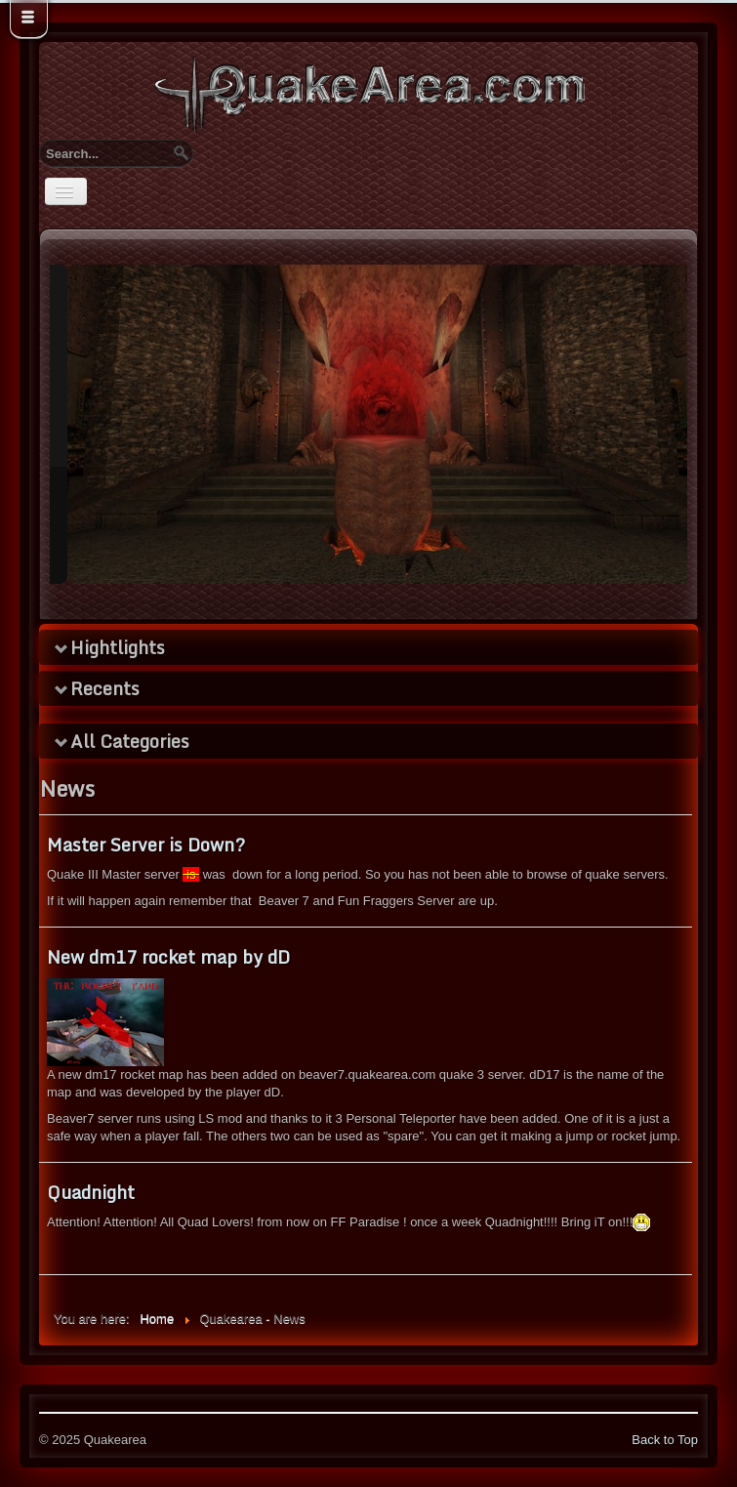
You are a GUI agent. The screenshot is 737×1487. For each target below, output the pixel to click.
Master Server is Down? (146, 844)
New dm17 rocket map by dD (168, 956)
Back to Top (665, 1439)
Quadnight (91, 1192)
